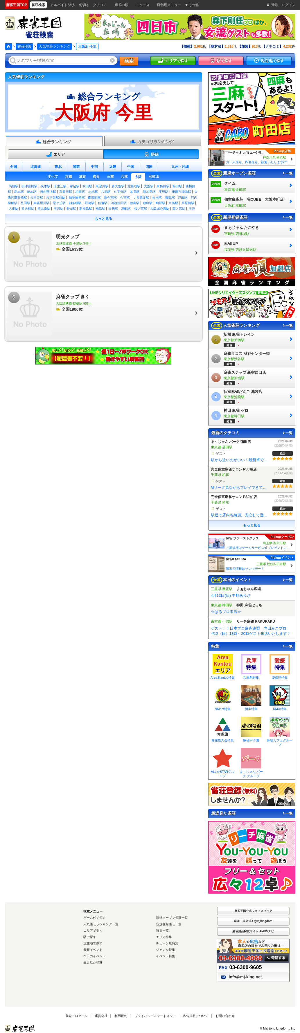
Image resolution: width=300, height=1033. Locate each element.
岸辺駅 (74, 186)
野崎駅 (89, 203)
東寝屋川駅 (41, 203)
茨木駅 (45, 186)
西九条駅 (43, 208)
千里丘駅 (60, 186)
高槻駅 (13, 186)
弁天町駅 (27, 208)
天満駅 (113, 208)
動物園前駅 (77, 197)
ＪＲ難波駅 (141, 197)
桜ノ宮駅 (140, 208)
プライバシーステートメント (155, 1016)
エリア (55, 154)
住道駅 (102, 203)
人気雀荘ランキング (54, 46)
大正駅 (13, 208)
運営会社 (101, 1016)
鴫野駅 (160, 203)
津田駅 (183, 197)
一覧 (287, 173)
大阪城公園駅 (159, 208)
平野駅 (163, 191)
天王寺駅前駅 (55, 197)
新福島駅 (85, 208)
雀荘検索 (24, 46)
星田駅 (25, 203)
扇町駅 (126, 208)
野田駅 (71, 208)
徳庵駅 (134, 203)
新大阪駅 (118, 186)
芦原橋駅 (188, 203)
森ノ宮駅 (179, 208)
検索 (129, 60)
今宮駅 (125, 197)
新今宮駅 (110, 197)
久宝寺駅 (120, 191)
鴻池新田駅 (119, 203)
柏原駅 (80, 191)
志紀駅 (93, 191)
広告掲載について (196, 1016)
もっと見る (103, 219)
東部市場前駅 (181, 191)
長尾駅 (157, 197)
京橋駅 (173, 203)
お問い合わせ (225, 1016)
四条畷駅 (75, 203)
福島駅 (100, 208)
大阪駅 (148, 186)
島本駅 (19, 191)
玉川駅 (58, 208)
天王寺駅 (36, 197)
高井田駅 (65, 191)
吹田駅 (87, 186)
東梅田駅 (163, 186)
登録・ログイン (76, 1016)
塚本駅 (32, 191)
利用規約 (120, 1016)
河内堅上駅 (48, 191)
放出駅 (147, 203)
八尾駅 (106, 191)
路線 (151, 154)
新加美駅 (149, 191)
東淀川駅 (102, 186)
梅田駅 (177, 186)
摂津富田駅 (29, 186)
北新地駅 (133, 186)
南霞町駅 (94, 197)
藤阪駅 (170, 197)
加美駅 (135, 191)
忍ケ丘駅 (59, 203)
